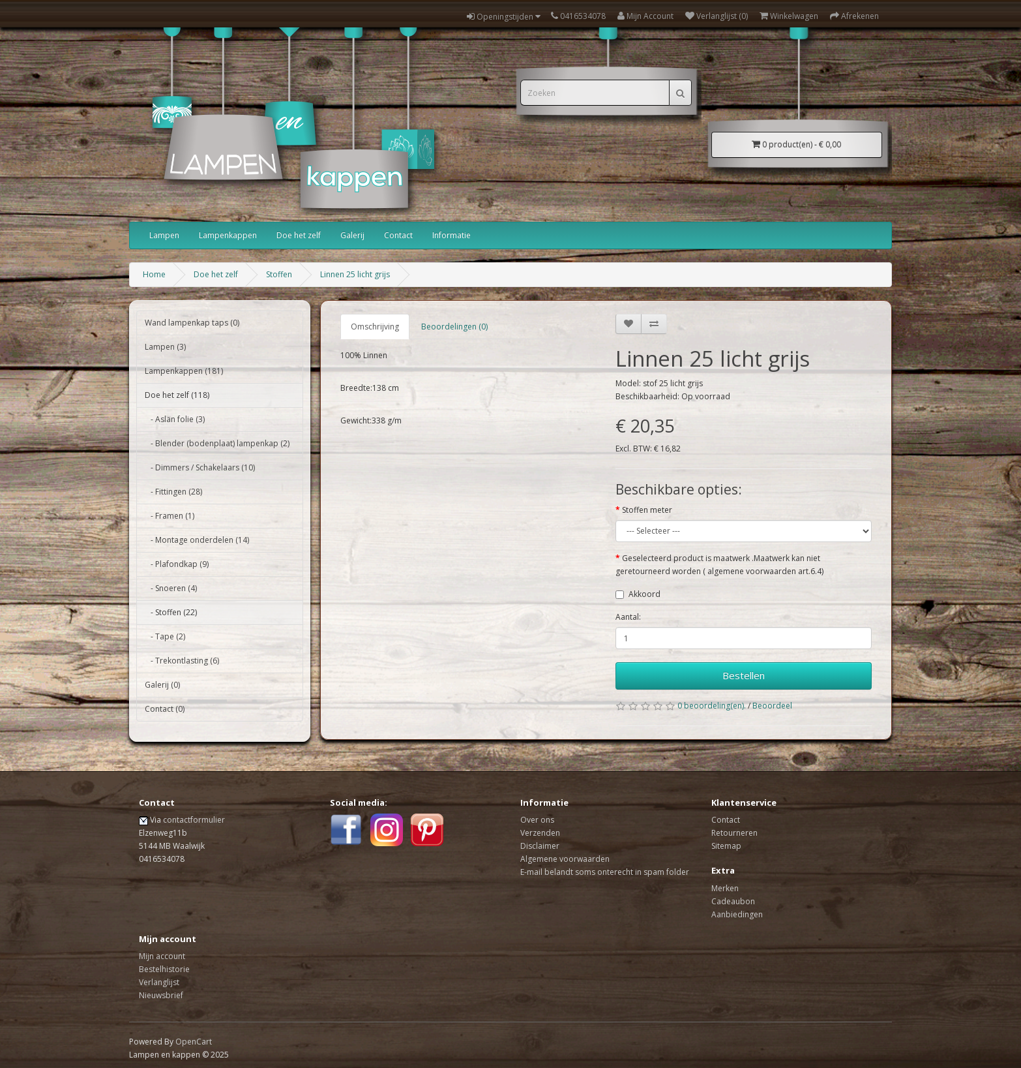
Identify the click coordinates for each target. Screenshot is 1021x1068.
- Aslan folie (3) (175, 419)
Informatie (451, 235)
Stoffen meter (647, 509)
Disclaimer (539, 845)
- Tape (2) (165, 636)
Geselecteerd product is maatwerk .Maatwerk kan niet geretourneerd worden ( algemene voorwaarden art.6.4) (719, 565)
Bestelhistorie (164, 969)
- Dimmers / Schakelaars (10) (200, 467)
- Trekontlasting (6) (182, 660)
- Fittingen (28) (173, 491)
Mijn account (162, 956)
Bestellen (743, 675)
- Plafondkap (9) (177, 564)
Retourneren (734, 832)
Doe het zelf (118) (177, 395)
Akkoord (644, 594)
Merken (725, 888)
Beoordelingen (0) (454, 326)
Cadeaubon (733, 901)
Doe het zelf (298, 235)
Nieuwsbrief (161, 995)
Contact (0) (165, 708)
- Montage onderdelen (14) (197, 539)
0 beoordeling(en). (711, 705)
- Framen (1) (169, 515)
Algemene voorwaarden (565, 858)
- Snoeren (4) (171, 588)
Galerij (352, 235)
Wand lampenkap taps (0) (192, 322)
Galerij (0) (162, 684)
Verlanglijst (159, 982)
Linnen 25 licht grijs (355, 274)
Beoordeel (772, 705)
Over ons (537, 819)
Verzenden (540, 832)
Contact (398, 235)
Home (154, 274)
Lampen (164, 235)
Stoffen (279, 274)
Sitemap (726, 845)
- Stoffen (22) (171, 612)
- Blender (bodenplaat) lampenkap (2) (217, 443)
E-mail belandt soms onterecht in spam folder (604, 871)
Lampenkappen (228, 235)
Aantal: (628, 616)
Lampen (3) (165, 346)
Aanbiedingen (737, 914)
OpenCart (193, 1041)
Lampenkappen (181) (184, 370)
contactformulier (194, 819)
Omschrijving (375, 326)
